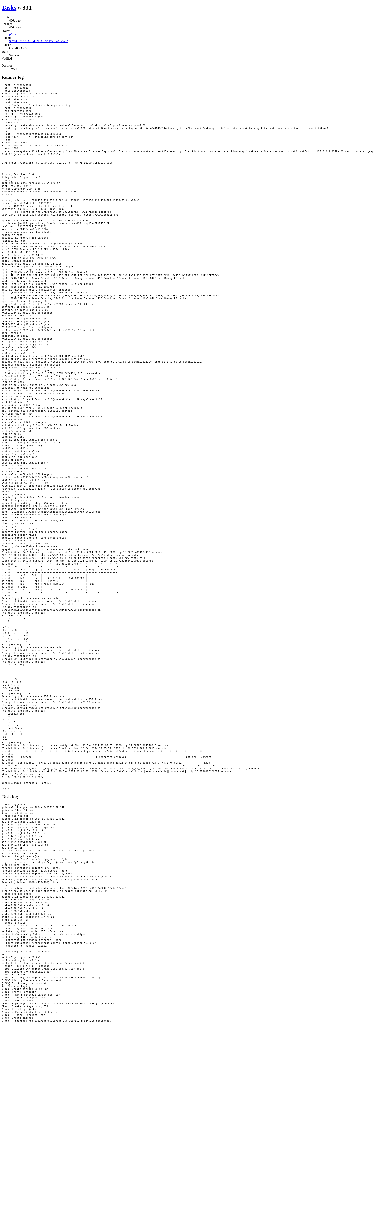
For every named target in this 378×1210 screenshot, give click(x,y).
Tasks (9, 7)
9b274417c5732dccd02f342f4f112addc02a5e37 (38, 41)
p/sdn (12, 34)
